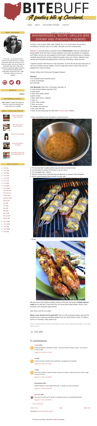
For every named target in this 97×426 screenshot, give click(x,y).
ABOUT (37, 25)
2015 (4, 185)
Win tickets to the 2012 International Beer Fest (17, 153)
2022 (4, 168)
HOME (30, 25)
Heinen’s (33, 51)
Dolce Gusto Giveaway (17, 134)
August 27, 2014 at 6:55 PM (42, 400)
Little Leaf (57, 419)
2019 (4, 175)
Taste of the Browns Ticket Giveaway (17, 116)
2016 (4, 183)
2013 (4, 221)
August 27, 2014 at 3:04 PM (42, 388)
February (5, 216)
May (4, 208)
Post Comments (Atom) (46, 411)
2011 (4, 226)
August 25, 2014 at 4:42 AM (42, 363)
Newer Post (34, 408)
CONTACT (65, 25)
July (4, 203)
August (5, 200)
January (5, 218)
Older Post (87, 408)
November (6, 193)
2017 (4, 180)
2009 (4, 231)
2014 (4, 188)
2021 (4, 170)
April (4, 210)
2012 (4, 224)
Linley (36, 345)
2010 (4, 229)
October (5, 195)
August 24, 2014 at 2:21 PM (42, 352)
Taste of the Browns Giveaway (17, 144)
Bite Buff (37, 394)
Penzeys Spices (63, 111)
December (6, 190)
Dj (35, 358)
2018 (4, 178)
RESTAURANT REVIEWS (51, 25)
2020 (4, 173)
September (6, 198)
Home (61, 408)
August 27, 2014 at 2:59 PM (42, 377)
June (4, 205)
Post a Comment (38, 404)
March (5, 213)
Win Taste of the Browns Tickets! (17, 125)
